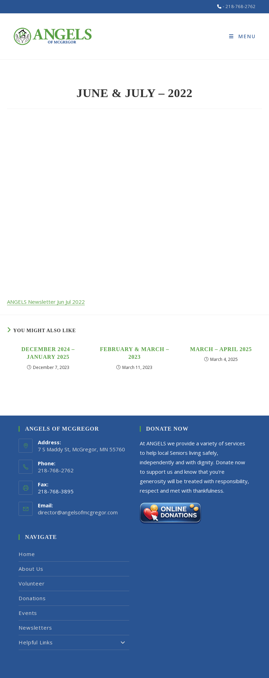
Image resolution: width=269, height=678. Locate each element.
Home (27, 553)
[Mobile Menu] (242, 36)
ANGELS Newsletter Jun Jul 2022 (46, 301)
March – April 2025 (221, 349)
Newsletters (35, 627)
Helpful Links (74, 642)
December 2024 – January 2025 (48, 353)
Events (28, 612)
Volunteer (31, 583)
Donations (32, 598)
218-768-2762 (240, 6)
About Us (31, 568)
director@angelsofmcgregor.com (78, 512)
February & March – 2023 (134, 353)
